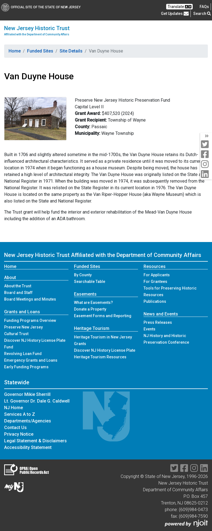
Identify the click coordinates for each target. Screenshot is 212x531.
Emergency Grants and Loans (30, 360)
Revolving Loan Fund (23, 353)
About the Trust (17, 286)
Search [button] (202, 13)
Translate (179, 6)
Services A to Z (19, 414)
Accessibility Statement (28, 447)
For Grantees (155, 281)
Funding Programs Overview (30, 320)
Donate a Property (90, 309)
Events (149, 329)
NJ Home (13, 407)
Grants (80, 343)
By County (83, 275)
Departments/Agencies (27, 421)
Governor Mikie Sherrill (27, 394)
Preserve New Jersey (23, 327)
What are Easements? (93, 302)
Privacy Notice (18, 434)
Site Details (71, 51)
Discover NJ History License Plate (104, 350)
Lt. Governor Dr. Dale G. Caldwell (37, 401)
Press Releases (158, 322)
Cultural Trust (16, 334)
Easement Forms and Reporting (102, 316)
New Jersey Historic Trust (37, 30)
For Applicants (157, 275)
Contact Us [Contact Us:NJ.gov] (15, 427)
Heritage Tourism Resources (100, 357)
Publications (155, 301)
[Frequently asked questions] (204, 6)
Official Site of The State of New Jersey (41, 7)
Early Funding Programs (26, 367)
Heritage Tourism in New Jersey (103, 337)
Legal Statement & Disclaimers (35, 440)
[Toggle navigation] (200, 30)
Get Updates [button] (175, 13)
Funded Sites (40, 51)
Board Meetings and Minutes (30, 299)
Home (15, 51)
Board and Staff (18, 292)
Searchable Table (89, 281)
